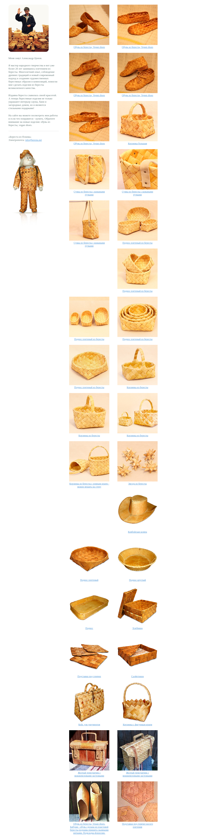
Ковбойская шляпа (137, 531)
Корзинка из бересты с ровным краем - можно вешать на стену (89, 485)
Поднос (89, 628)
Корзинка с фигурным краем (137, 724)
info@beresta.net (33, 140)
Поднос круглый (137, 580)
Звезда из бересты (137, 483)
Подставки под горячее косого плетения (137, 825)
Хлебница (137, 628)
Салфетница (137, 676)
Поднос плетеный (89, 580)
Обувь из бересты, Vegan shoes (89, 47)
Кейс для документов (89, 724)
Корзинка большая (137, 143)
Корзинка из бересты (137, 387)
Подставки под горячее (89, 676)
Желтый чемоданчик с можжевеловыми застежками (89, 774)
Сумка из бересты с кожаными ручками (89, 193)
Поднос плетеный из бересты (137, 242)
